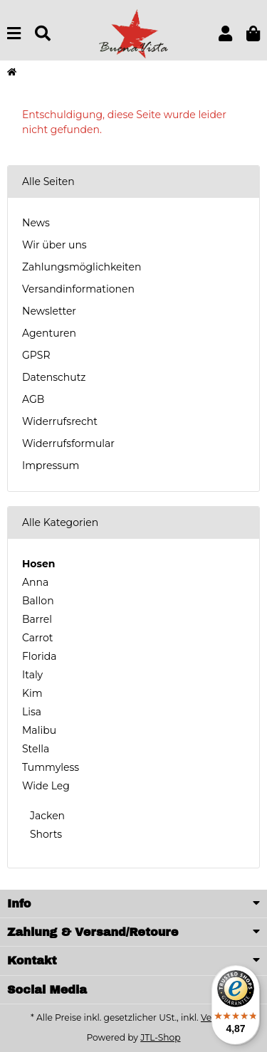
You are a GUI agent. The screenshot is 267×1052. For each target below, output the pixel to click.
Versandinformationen (78, 289)
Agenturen (49, 333)
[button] (225, 34)
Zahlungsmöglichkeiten (81, 267)
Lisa (31, 711)
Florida (39, 656)
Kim (32, 693)
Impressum (50, 465)
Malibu (39, 730)
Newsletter (49, 311)
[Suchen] (43, 34)
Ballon (38, 600)
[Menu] (14, 34)
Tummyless (50, 767)
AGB (33, 399)
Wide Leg (46, 785)
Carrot (37, 637)
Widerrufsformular (68, 443)
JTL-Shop (160, 1037)
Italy (32, 674)
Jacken (46, 815)
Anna (35, 582)
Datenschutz (53, 377)
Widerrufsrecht (60, 421)
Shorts (44, 834)
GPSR (36, 355)
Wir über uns (54, 244)
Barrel (37, 619)
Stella (35, 748)
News (36, 222)
